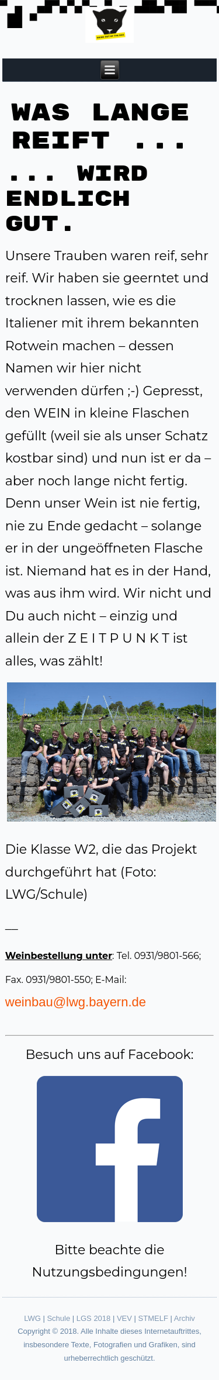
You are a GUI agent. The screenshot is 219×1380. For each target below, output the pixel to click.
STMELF (153, 1318)
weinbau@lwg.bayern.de (75, 1002)
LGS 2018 (94, 1318)
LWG (32, 1318)
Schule (58, 1318)
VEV (124, 1318)
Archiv (184, 1318)
